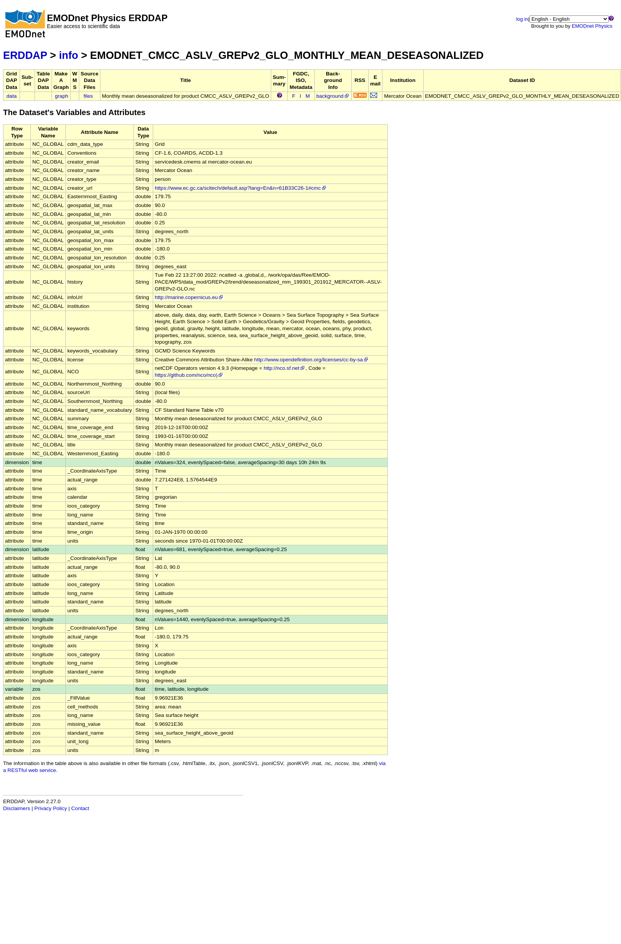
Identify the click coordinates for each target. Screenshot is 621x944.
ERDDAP (25, 55)
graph (61, 96)
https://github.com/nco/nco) (189, 375)
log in (522, 19)
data (12, 96)
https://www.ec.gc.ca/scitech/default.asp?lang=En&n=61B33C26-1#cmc (241, 188)
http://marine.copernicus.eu (189, 297)
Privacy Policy (50, 808)
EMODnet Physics (592, 26)
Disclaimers (16, 808)
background (333, 96)
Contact (80, 808)
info (68, 55)
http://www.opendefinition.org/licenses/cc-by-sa (311, 360)
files (88, 96)
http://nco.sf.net (284, 368)
